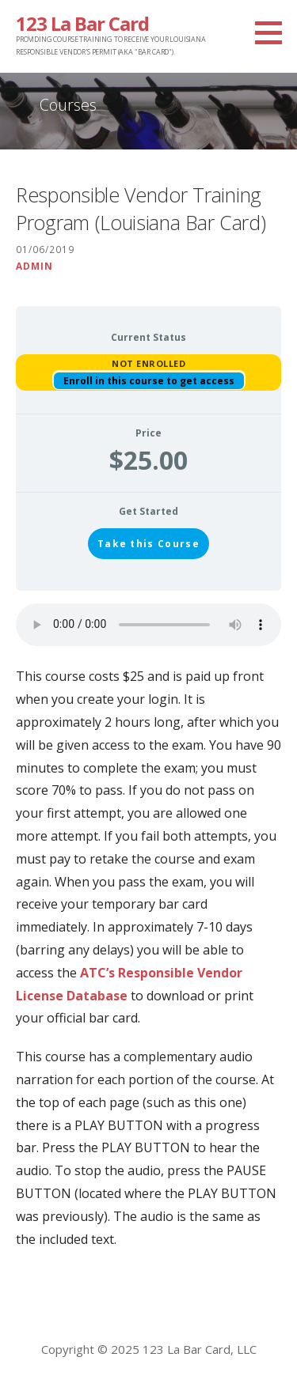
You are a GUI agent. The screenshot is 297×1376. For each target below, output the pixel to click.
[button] (274, 32)
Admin (34, 265)
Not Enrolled (148, 363)
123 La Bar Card (82, 23)
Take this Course (148, 543)
